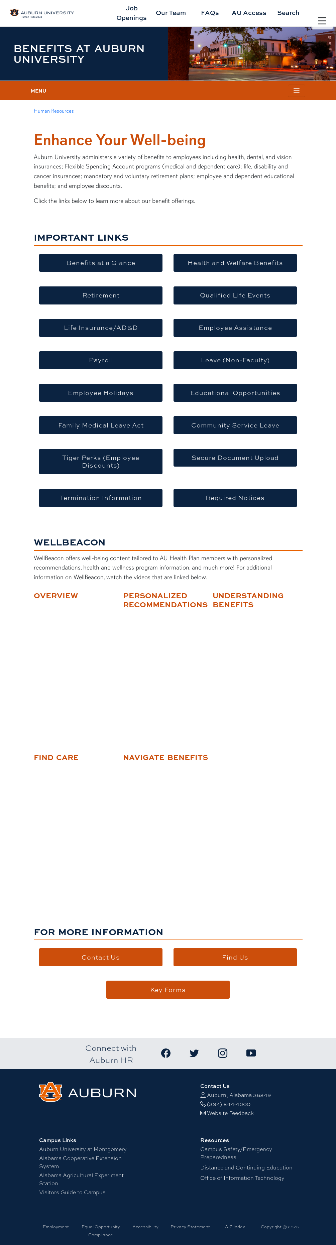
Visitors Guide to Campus (72, 1192)
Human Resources (54, 111)
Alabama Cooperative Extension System (80, 1162)
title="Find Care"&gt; (74, 823)
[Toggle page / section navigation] (296, 91)
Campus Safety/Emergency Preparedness (236, 1153)
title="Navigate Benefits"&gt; (163, 823)
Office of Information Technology (242, 1177)
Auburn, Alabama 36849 (239, 1095)
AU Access (249, 12)
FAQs (210, 12)
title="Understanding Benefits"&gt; (253, 671)
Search (288, 12)
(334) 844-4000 (228, 1104)
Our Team (171, 12)
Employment (56, 1227)
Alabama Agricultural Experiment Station (81, 1179)
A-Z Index (235, 1227)
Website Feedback (230, 1113)
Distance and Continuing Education (246, 1167)
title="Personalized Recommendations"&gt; (163, 671)
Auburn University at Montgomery (83, 1149)
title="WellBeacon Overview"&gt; (74, 662)
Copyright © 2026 (280, 1227)
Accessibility (145, 1227)
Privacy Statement (190, 1227)
